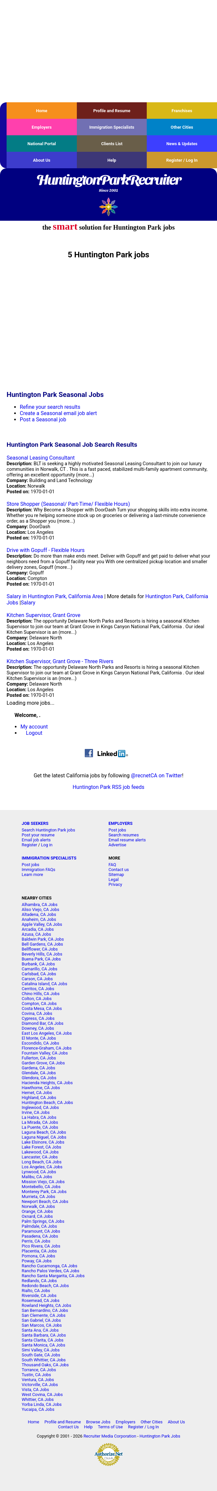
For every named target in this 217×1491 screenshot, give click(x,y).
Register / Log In (182, 160)
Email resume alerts (127, 839)
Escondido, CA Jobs (40, 1043)
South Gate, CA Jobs (41, 1354)
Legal (113, 879)
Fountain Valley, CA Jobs (45, 1053)
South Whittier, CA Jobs (44, 1359)
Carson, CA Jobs (37, 978)
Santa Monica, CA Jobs (43, 1345)
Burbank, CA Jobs (38, 963)
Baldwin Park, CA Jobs (43, 939)
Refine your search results (50, 407)
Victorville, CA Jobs (40, 1384)
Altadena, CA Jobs (39, 914)
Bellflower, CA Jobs (40, 949)
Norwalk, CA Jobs (38, 1206)
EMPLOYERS (120, 823)
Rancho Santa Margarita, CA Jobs (53, 1275)
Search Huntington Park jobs (48, 829)
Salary (28, 603)
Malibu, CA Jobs (37, 1176)
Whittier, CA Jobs (38, 1399)
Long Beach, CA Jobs (42, 1161)
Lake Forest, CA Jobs (41, 1147)
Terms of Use (110, 1426)
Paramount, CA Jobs (41, 1231)
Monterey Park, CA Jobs (44, 1191)
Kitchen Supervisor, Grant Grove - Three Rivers (60, 661)
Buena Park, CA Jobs (41, 958)
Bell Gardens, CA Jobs (42, 944)
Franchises (181, 110)
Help (112, 160)
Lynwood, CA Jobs (39, 1171)
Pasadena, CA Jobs (40, 1236)
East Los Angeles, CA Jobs (47, 1033)
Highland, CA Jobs (39, 1097)
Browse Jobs (98, 1421)
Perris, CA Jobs (36, 1241)
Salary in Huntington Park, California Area (55, 596)
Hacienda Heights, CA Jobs (47, 1082)
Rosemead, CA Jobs (40, 1300)
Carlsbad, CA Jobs (39, 973)
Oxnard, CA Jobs (37, 1216)
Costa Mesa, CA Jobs (42, 1008)
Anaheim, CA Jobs (39, 919)
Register (29, 844)
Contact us (118, 869)
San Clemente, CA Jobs (44, 1315)
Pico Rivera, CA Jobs (41, 1246)
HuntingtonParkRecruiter (108, 184)
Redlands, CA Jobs (39, 1280)
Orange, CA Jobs (37, 1211)
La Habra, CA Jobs (39, 1117)
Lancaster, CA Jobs (40, 1156)
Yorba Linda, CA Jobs (42, 1404)
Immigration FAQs (38, 869)
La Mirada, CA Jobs (40, 1122)
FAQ (112, 864)
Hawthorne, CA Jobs (41, 1087)
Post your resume (38, 834)
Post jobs (117, 829)
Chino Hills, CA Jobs (41, 993)
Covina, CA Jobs (37, 1013)
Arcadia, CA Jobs (38, 929)
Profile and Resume (112, 110)
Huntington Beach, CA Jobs (47, 1102)
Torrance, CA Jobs (39, 1369)
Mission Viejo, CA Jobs (43, 1181)
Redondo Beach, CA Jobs (45, 1285)
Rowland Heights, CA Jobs (46, 1305)
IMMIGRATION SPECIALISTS (49, 858)
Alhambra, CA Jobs (40, 904)
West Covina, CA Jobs (42, 1394)
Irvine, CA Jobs (36, 1112)
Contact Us (68, 1426)
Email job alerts (36, 839)
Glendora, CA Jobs (39, 1077)
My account (34, 727)
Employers (42, 127)
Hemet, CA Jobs (37, 1092)
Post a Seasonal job (43, 419)
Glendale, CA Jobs (39, 1072)
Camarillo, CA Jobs (39, 968)
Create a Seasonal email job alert (58, 413)
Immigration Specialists (111, 127)
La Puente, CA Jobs (40, 1127)
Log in (46, 844)
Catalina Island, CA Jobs (44, 983)
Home (41, 110)
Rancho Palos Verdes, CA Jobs (50, 1270)
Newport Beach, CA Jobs (45, 1201)
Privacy (115, 884)
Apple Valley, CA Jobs (42, 924)
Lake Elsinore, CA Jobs (43, 1142)
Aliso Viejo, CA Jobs (40, 909)
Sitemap (116, 874)
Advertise (117, 844)
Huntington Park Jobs (160, 1436)
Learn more (32, 874)
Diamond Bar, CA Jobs (43, 1023)
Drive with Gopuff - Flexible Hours (46, 550)
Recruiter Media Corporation (109, 1436)
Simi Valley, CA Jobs (41, 1349)
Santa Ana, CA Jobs (40, 1330)
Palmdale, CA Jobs (39, 1226)
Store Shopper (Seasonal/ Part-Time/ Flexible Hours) (68, 504)
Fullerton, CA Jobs (39, 1057)
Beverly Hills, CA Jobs (42, 954)
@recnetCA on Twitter (156, 775)
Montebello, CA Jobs (41, 1186)
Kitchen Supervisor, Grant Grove (43, 615)
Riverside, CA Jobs (39, 1295)
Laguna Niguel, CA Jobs (44, 1137)
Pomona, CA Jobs (38, 1255)
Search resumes (123, 834)
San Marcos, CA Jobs (42, 1325)
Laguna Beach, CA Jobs (44, 1132)
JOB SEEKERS (35, 823)
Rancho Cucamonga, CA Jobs (50, 1265)
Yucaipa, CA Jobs (38, 1409)
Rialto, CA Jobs (36, 1290)
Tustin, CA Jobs (36, 1374)
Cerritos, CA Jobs (38, 988)
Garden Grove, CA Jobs (43, 1062)
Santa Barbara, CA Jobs (44, 1335)
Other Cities (182, 127)
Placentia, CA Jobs (39, 1250)
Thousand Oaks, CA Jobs (45, 1364)
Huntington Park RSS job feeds (108, 787)
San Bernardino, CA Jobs (45, 1310)
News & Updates (182, 143)
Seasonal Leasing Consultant (41, 458)
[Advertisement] (108, 51)
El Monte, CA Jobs (39, 1038)
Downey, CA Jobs (38, 1028)
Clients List (112, 143)
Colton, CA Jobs (37, 998)
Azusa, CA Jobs (36, 934)
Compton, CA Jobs (39, 1003)
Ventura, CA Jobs (38, 1379)
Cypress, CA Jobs (38, 1018)
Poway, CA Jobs (37, 1260)
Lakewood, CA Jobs (40, 1152)
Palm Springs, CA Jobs (43, 1221)
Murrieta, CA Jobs (38, 1196)
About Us (41, 160)
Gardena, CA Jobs (38, 1067)
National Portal (41, 143)
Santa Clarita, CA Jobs (43, 1340)
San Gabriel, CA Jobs (41, 1320)
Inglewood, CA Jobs (40, 1107)
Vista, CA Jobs (35, 1389)
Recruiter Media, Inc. (109, 207)
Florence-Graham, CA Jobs (47, 1048)
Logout (34, 733)
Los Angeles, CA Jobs (42, 1166)
